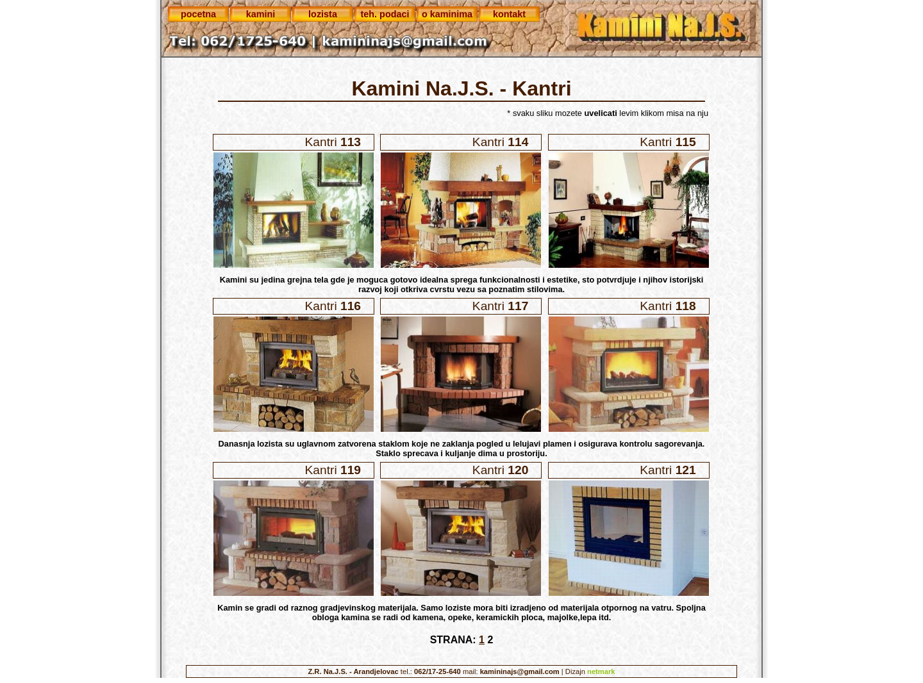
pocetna (198, 14)
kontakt (509, 14)
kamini (261, 14)
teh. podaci (385, 14)
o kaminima (447, 14)
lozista (322, 14)
